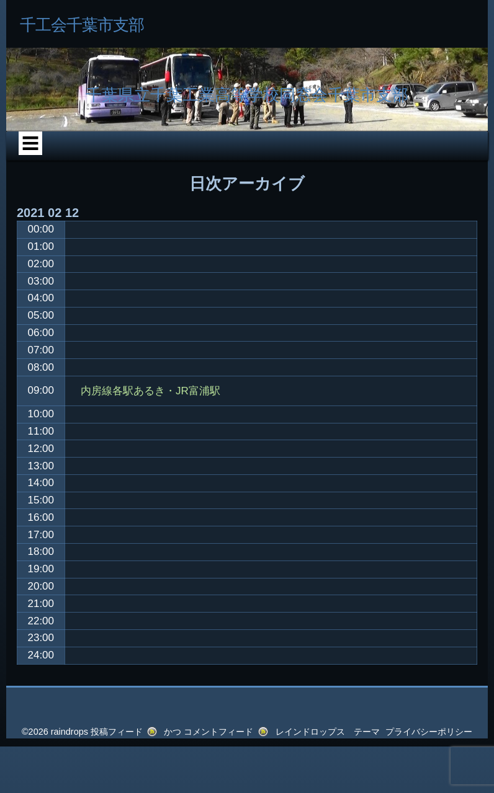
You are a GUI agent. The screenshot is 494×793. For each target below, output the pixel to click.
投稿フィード (117, 732)
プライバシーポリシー (428, 732)
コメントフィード (218, 732)
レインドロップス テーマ (328, 732)
